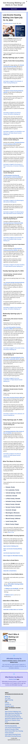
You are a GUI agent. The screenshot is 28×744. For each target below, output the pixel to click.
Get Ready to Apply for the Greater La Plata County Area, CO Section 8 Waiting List (13, 166)
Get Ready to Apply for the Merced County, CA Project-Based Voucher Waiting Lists (12, 455)
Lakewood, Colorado (11, 495)
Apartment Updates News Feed (14, 718)
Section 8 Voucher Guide (12, 729)
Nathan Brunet (8, 23)
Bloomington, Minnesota (13, 513)
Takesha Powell (12, 679)
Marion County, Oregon (12, 524)
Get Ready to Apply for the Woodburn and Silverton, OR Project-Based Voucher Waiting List (14, 133)
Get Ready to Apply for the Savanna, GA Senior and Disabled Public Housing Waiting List (13, 239)
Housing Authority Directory (13, 716)
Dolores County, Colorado (13, 504)
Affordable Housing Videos (12, 715)
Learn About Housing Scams (13, 734)
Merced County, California (13, 518)
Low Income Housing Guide (12, 727)
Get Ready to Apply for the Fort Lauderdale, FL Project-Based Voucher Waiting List (12, 380)
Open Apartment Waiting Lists (13, 713)
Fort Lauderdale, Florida (12, 490)
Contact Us (8, 704)
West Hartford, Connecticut (13, 515)
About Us (7, 696)
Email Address (12, 641)
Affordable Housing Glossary (13, 736)
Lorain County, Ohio (11, 521)
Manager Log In (9, 706)
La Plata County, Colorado (13, 498)
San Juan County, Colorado (13, 507)
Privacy (7, 702)
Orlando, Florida (10, 487)
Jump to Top (11, 532)
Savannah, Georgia (11, 510)
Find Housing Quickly (11, 726)
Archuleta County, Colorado (13, 501)
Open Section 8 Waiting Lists (13, 711)
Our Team (7, 698)
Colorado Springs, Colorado (13, 493)
